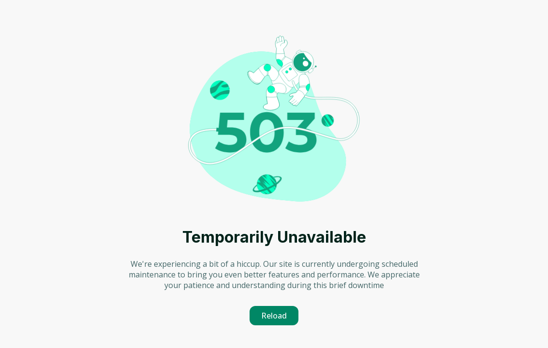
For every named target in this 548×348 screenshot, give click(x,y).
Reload (274, 315)
